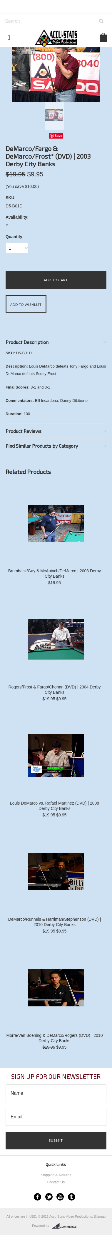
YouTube (60, 1197)
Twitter (49, 1197)
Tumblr (71, 1197)
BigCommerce (66, 1226)
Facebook (37, 1197)
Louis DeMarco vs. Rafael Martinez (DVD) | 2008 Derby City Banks (54, 806)
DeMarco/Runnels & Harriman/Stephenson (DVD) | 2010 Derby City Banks (54, 922)
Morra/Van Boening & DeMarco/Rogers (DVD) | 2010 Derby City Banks (54, 1038)
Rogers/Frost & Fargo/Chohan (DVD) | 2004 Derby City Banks (54, 690)
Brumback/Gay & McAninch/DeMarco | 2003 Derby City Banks (54, 573)
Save (58, 135)
